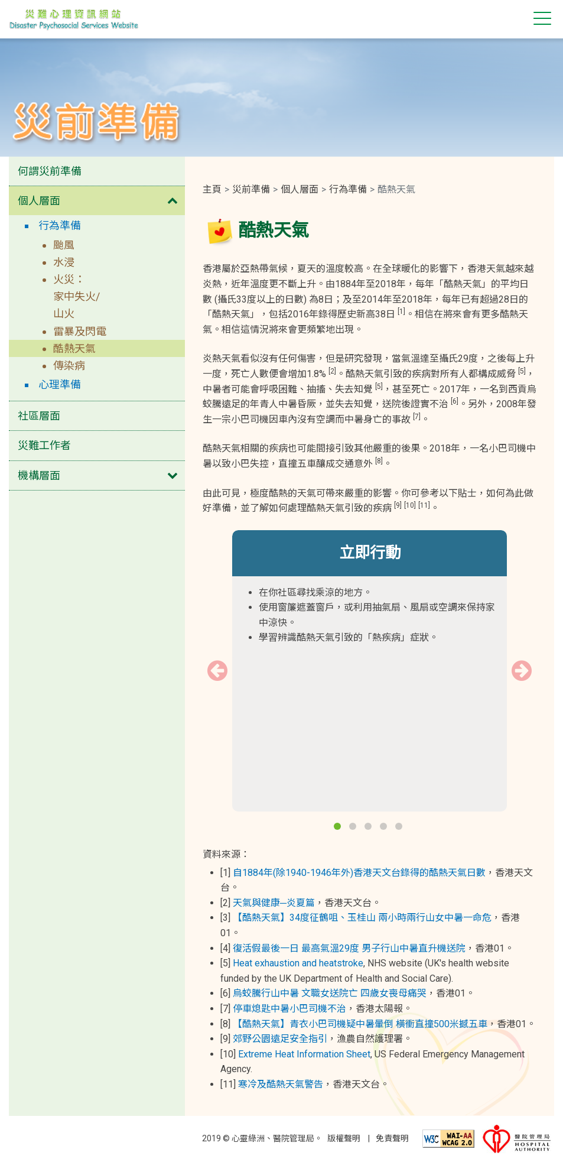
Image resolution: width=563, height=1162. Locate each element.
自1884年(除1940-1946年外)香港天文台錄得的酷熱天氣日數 (359, 872)
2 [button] (354, 827)
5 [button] (400, 827)
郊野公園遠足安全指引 (280, 1038)
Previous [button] (217, 671)
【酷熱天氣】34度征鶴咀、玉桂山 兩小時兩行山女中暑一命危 (362, 917)
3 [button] (369, 827)
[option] (369, 595)
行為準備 (59, 225)
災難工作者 (44, 445)
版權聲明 (343, 1138)
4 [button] (384, 827)
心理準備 (59, 384)
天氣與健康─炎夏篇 (274, 902)
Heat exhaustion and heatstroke (298, 963)
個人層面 (39, 200)
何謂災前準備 (50, 171)
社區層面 (39, 416)
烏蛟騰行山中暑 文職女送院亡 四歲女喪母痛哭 (330, 993)
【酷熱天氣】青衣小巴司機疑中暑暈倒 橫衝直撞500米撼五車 (360, 1024)
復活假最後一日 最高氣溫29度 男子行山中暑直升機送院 (349, 948)
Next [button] (521, 671)
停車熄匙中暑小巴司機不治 (289, 1008)
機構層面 (39, 475)
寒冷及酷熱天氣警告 (280, 1084)
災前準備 (251, 189)
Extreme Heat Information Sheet (304, 1054)
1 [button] (338, 827)
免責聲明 (392, 1138)
